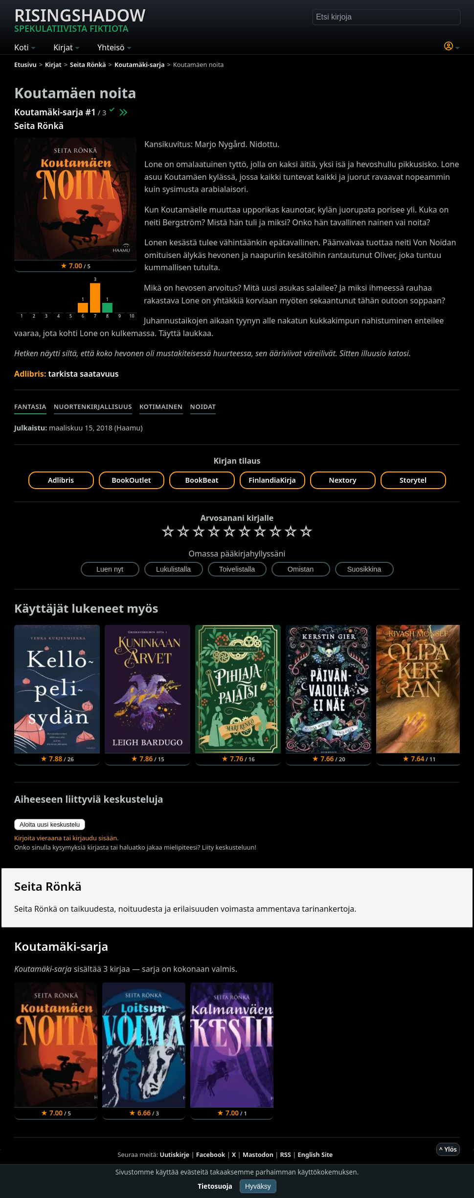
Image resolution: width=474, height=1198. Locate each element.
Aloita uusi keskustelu (50, 824)
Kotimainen (161, 406)
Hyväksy (258, 1186)
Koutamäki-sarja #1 (55, 112)
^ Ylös (448, 1149)
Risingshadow (79, 19)
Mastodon (258, 1154)
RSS (285, 1154)
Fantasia (30, 406)
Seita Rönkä (39, 125)
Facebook (211, 1154)
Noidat (203, 406)
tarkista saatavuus (83, 373)
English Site (315, 1154)
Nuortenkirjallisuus (93, 406)
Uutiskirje (174, 1154)
